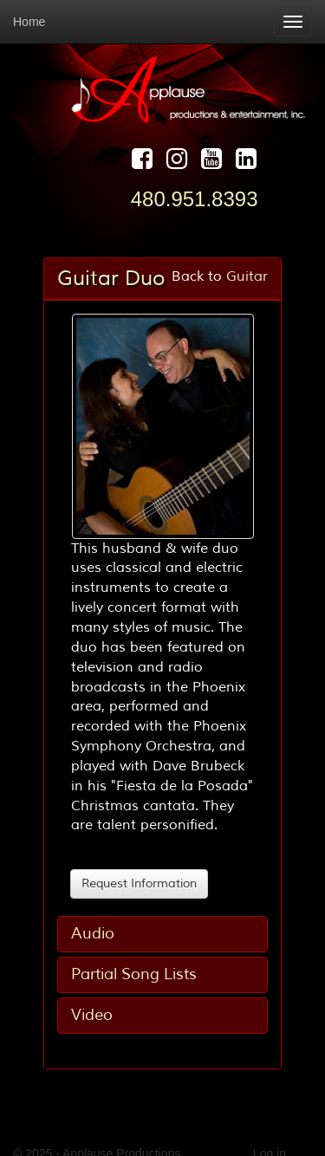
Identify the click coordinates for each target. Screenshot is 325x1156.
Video (92, 1014)
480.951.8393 (194, 199)
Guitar (247, 276)
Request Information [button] (139, 883)
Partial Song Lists (134, 974)
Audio (92, 933)
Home (29, 22)
